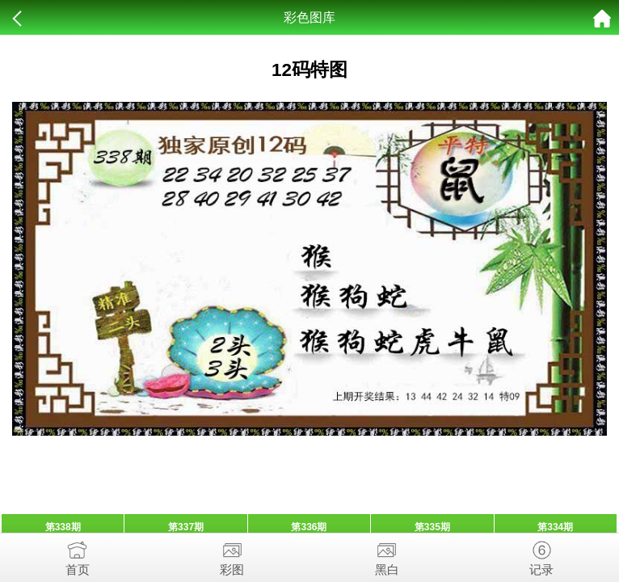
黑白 (387, 555)
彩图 (232, 555)
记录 (542, 555)
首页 (77, 555)
